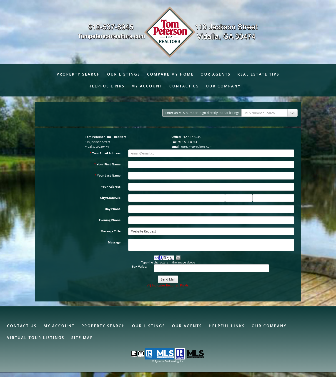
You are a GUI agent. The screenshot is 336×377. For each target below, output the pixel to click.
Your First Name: (107, 164)
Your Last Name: (108, 175)
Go (292, 113)
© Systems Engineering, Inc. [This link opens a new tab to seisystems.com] (168, 361)
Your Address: (111, 187)
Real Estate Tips (258, 74)
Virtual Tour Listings (35, 337)
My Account (147, 86)
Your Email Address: (105, 153)
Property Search (78, 74)
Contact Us (184, 86)
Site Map (82, 337)
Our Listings (123, 74)
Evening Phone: (110, 220)
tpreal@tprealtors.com (196, 146)
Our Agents (216, 74)
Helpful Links (106, 86)
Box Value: (139, 266)
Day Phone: (113, 209)
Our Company (223, 86)
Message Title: (110, 231)
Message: (114, 242)
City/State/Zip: (110, 198)
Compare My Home (170, 74)
